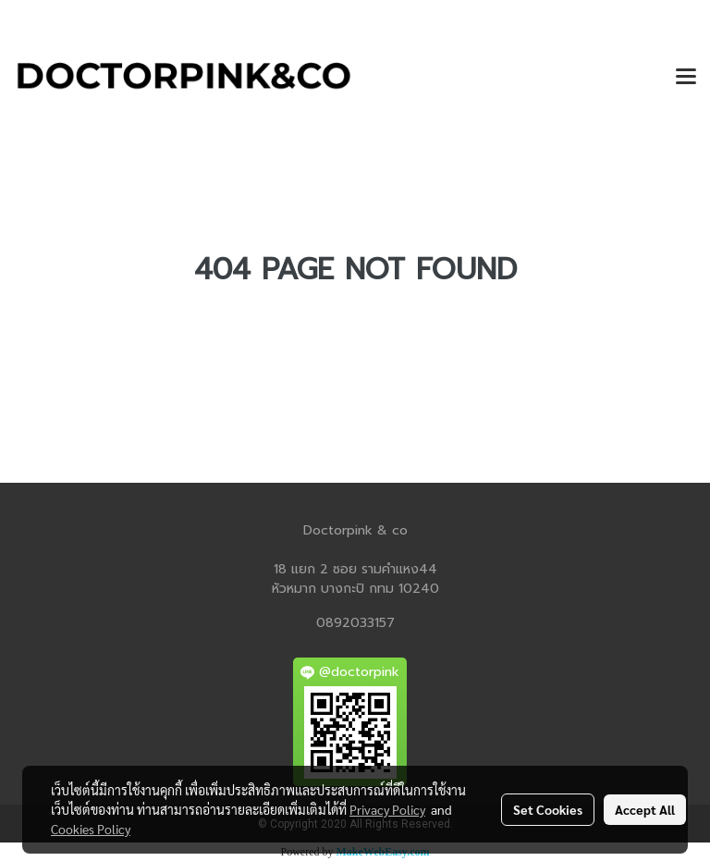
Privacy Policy (387, 809)
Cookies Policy (90, 828)
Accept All (645, 809)
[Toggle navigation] (686, 77)
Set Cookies (547, 809)
